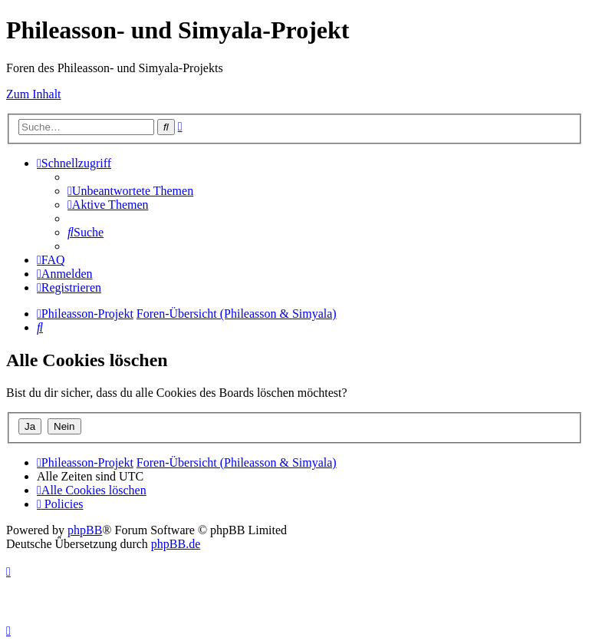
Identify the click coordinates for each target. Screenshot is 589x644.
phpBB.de (175, 543)
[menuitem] (130, 190)
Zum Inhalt (33, 94)
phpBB (84, 530)
